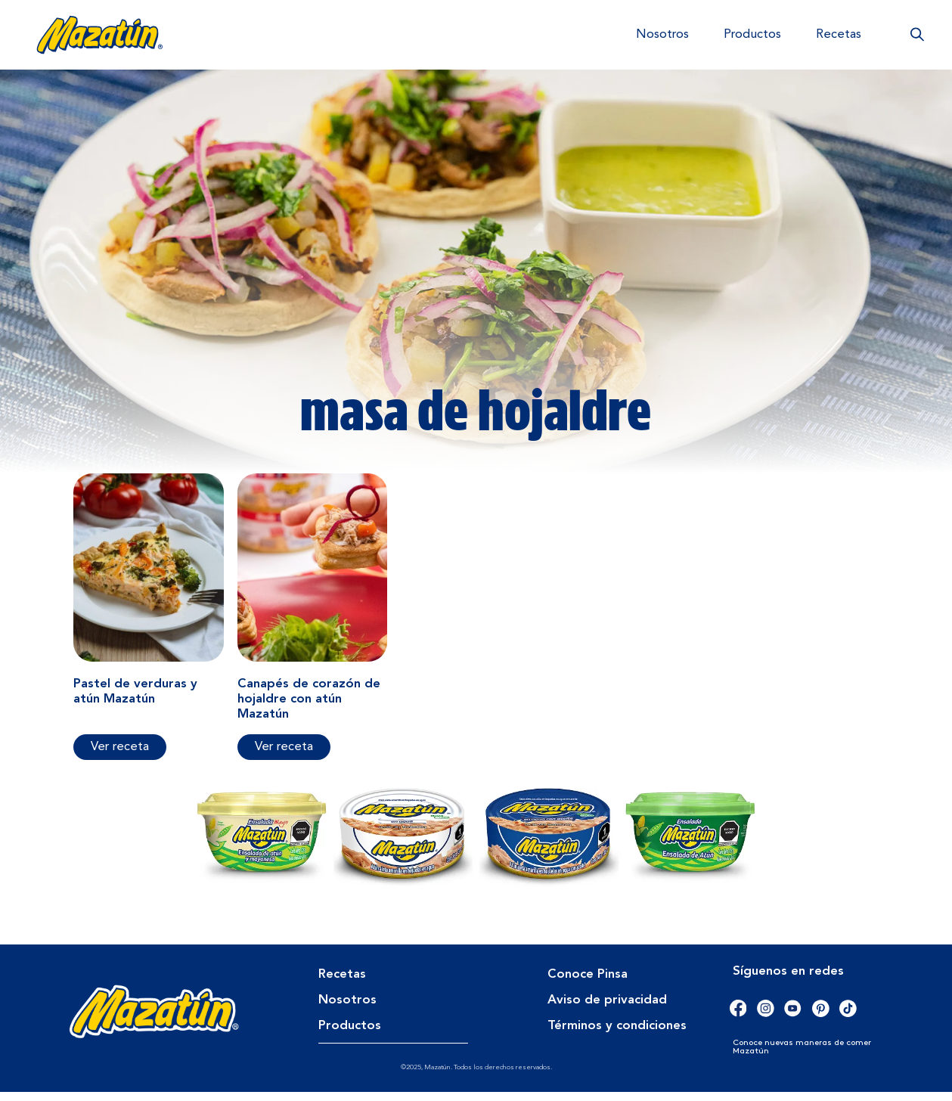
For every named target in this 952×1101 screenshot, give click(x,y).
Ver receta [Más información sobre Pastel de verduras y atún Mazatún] (120, 755)
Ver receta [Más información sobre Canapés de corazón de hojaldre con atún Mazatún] (284, 755)
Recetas (838, 34)
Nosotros (662, 34)
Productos (752, 34)
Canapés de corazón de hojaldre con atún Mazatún (308, 708)
